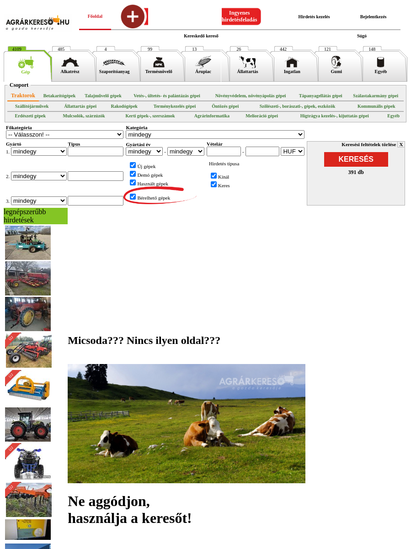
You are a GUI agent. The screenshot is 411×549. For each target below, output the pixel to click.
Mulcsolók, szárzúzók (84, 115)
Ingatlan (292, 69)
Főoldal (95, 16)
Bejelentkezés (373, 16)
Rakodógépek (124, 106)
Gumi (336, 69)
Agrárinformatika (212, 115)
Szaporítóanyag (114, 69)
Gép (26, 69)
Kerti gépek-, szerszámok (150, 115)
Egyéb (380, 69)
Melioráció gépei (262, 115)
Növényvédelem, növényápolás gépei (250, 95)
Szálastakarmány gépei (375, 95)
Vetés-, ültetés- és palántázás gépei (166, 95)
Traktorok (23, 95)
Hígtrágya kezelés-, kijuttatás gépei (334, 115)
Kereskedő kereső (201, 35)
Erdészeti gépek (30, 115)
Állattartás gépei (80, 106)
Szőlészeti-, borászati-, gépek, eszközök (298, 106)
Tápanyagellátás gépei (320, 95)
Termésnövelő (158, 69)
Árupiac (203, 69)
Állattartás (247, 69)
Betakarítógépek (59, 95)
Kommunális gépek (376, 106)
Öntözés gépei (225, 106)
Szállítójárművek (31, 106)
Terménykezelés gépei (175, 106)
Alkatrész (70, 69)
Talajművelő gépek (103, 95)
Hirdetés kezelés (314, 16)
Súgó (362, 35)
